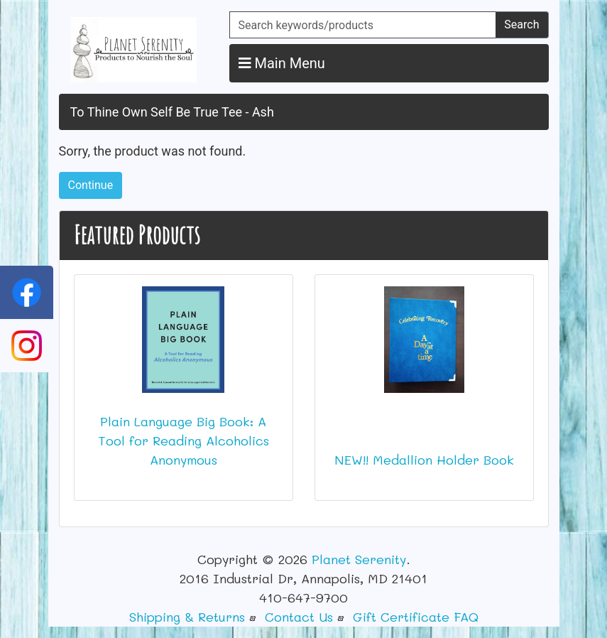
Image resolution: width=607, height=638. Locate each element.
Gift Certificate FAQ (416, 616)
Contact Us (299, 616)
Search (521, 24)
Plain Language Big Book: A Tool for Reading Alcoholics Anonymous (183, 440)
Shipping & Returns (187, 616)
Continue (91, 185)
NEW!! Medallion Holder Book (424, 459)
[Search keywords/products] (363, 24)
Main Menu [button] (282, 63)
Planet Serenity (359, 559)
